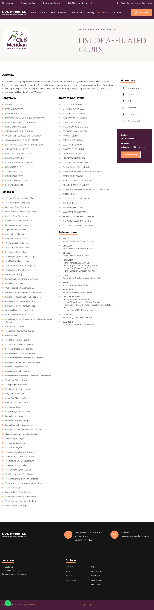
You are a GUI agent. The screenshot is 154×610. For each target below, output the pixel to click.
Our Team (69, 576)
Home (33, 13)
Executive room (97, 571)
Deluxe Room (96, 580)
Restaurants (78, 13)
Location (10, 3)
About (43, 13)
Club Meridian (74, 3)
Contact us (117, 13)
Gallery (90, 13)
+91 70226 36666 (127, 138)
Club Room (95, 576)
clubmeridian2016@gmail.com (139, 3)
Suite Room (96, 585)
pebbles (32, 605)
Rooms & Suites (58, 13)
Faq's (68, 571)
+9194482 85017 (90, 540)
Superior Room (97, 567)
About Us (69, 567)
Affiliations (103, 13)
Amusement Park (28, 3)
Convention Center (51, 3)
